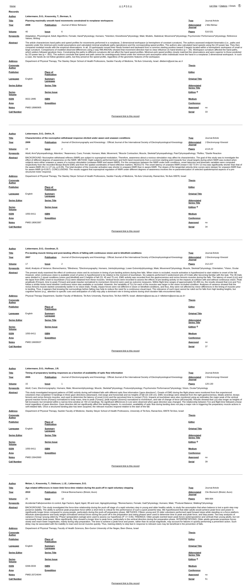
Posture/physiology (133, 388)
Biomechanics (59, 268)
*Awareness (70, 153)
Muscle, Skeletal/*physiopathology (156, 153)
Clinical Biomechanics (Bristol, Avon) (79, 492)
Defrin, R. (50, 133)
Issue (47, 31)
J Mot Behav (211, 25)
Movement (112, 153)
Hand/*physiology (85, 36)
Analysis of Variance (41, 268)
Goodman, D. (52, 248)
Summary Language (50, 80)
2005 (27, 377)
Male (142, 36)
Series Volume (13, 93)
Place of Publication (50, 73)
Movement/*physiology (176, 36)
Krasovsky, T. (52, 16)
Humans (99, 36)
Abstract (13, 42)
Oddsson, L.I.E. (59, 483)
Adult (53, 36)
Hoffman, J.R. (52, 368)
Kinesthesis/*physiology (127, 36)
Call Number (15, 112)
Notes (12, 107)
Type (190, 20)
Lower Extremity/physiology (139, 268)
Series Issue (51, 92)
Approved (193, 107)
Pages (191, 31)
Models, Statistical (154, 36)
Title (11, 20)
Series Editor (15, 85)
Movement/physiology (82, 388)
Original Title (195, 79)
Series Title (50, 85)
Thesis (191, 65)
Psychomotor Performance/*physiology (207, 36)
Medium (192, 99)
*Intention (109, 36)
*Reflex (200, 153)
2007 (27, 257)
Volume (13, 31)
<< (120, 6)
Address (13, 61)
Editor (191, 72)
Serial (191, 112)
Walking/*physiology (203, 503)
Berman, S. (66, 16)
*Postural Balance (183, 503)
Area (11, 103)
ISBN (47, 99)
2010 (27, 492)
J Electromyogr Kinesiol (216, 142)
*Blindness (72, 268)
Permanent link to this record (125, 116)
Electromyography (47, 388)
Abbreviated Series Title (194, 86)
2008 (27, 25)
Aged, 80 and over (90, 503)
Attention (58, 153)
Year (11, 25)
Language (14, 79)
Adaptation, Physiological (37, 36)
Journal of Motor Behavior (73, 25)
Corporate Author (14, 66)
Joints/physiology (116, 268)
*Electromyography (88, 268)
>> (130, 6)
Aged (77, 503)
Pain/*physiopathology (185, 153)
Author (12, 16)
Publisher (14, 72)
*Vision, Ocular (231, 268)
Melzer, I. (30, 483)
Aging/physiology (108, 503)
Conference (194, 103)
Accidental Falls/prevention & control (43, 503)
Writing (36, 38)
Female (72, 36)
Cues (79, 153)
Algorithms (62, 36)
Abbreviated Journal (194, 26)
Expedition (50, 103)
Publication (50, 25)
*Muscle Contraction (128, 153)
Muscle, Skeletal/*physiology (197, 268)
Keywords (14, 36)
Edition (192, 92)
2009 (27, 142)
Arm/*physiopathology (42, 153)
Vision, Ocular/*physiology (195, 388)
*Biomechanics (125, 503)
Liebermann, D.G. (34, 16)
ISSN (11, 99)
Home (13, 6)
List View (213, 6)
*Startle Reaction (213, 153)
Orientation (217, 268)
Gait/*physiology (150, 503)
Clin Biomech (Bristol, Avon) (218, 492)
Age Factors (68, 503)
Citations (223, 6)
